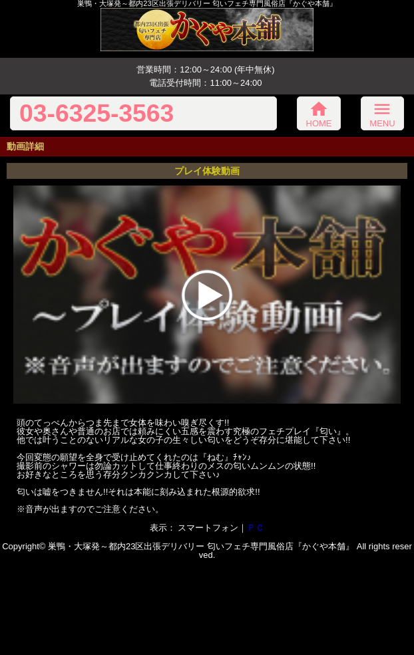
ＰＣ (255, 528)
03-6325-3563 (96, 113)
